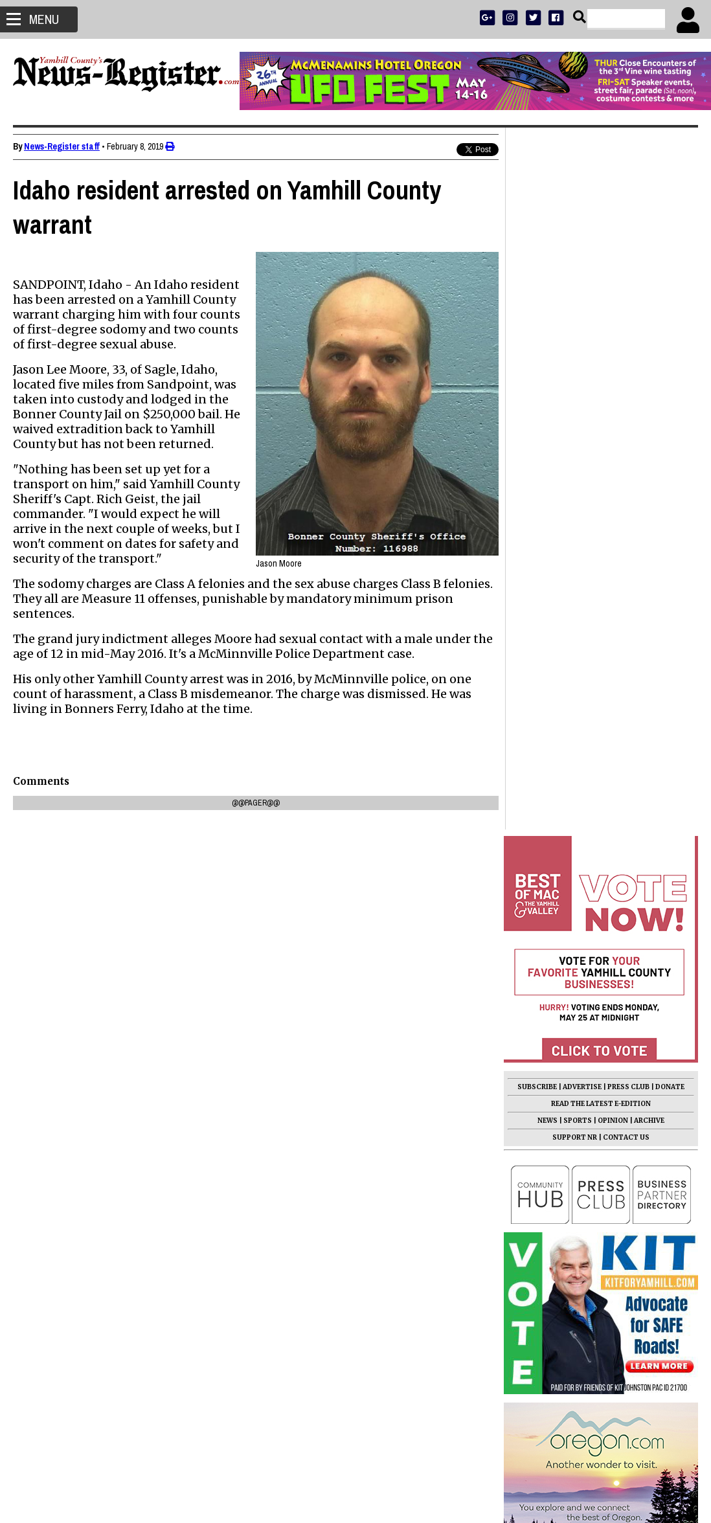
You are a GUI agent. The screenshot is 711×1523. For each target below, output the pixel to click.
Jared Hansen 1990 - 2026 (572, 893)
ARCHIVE (649, 418)
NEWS (547, 418)
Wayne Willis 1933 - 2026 (568, 1073)
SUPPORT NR (574, 435)
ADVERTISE (582, 385)
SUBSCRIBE (537, 385)
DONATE (669, 385)
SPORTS (577, 418)
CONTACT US (626, 435)
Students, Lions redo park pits (581, 1027)
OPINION (613, 418)
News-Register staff (62, 146)
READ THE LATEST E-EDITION (601, 402)
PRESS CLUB (628, 385)
